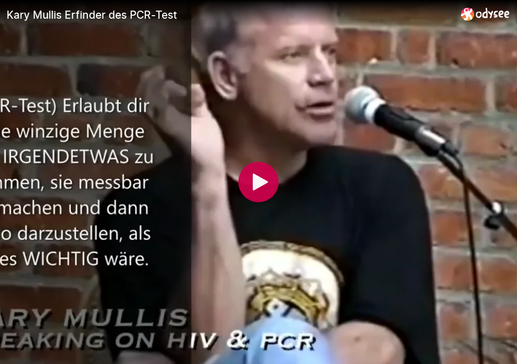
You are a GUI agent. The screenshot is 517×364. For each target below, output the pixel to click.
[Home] (485, 14)
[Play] (258, 182)
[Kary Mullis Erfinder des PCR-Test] (229, 14)
